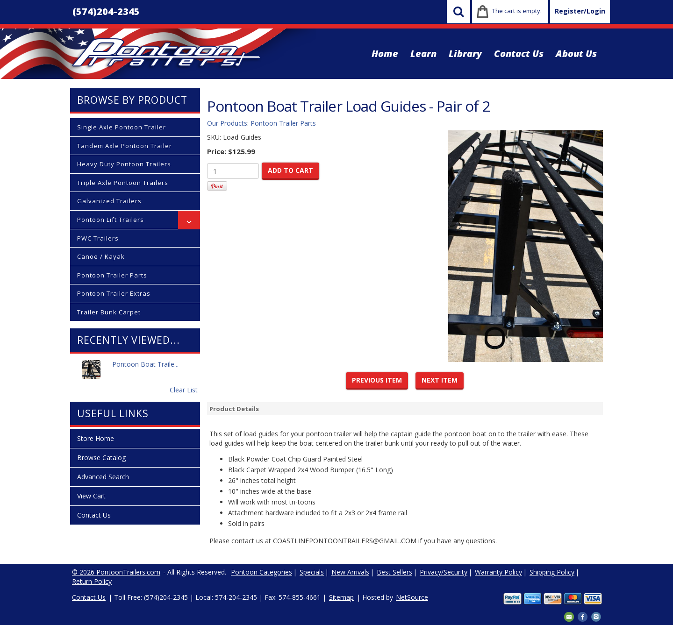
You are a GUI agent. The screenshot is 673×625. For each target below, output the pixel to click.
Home (385, 53)
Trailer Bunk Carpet (109, 312)
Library (465, 53)
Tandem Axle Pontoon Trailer (124, 146)
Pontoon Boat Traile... (145, 369)
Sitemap (341, 597)
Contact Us (519, 53)
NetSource (412, 597)
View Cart (91, 495)
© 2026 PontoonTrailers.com (116, 572)
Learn (423, 53)
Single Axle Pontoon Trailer (121, 127)
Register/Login (580, 11)
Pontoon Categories (261, 572)
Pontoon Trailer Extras (113, 293)
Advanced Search (103, 476)
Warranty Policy (498, 572)
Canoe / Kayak (101, 256)
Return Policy (92, 581)
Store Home (95, 438)
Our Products (227, 123)
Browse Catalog (101, 457)
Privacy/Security (443, 572)
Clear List (184, 389)
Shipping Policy (552, 572)
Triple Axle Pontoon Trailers (122, 182)
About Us (576, 53)
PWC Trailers (98, 238)
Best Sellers (394, 572)
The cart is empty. (517, 11)
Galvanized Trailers (109, 201)
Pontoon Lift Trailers (110, 219)
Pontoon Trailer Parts (112, 275)
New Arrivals (350, 572)
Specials (312, 572)
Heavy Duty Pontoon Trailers (124, 164)
